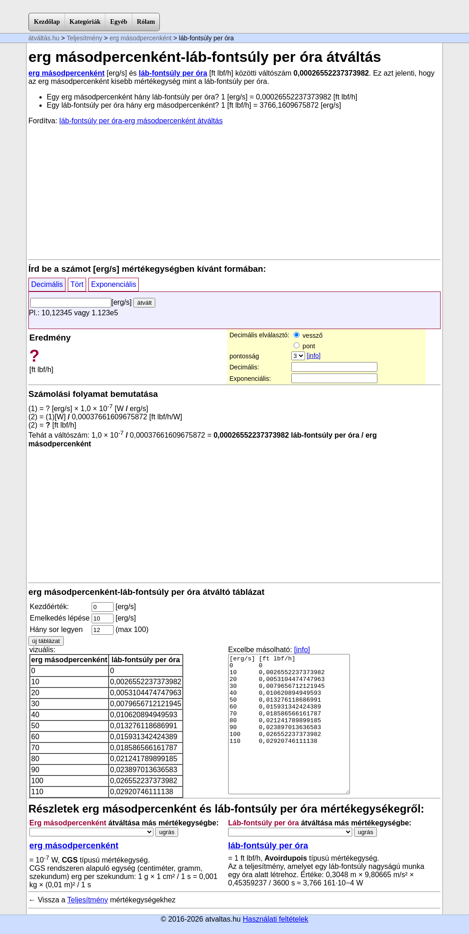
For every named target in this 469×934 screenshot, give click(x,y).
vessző (308, 335)
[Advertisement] (234, 191)
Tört (77, 284)
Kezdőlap (47, 21)
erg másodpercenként (140, 38)
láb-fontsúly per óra (173, 73)
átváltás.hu (44, 38)
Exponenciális (113, 284)
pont (304, 346)
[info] (314, 355)
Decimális (47, 284)
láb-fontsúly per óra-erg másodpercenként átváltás (141, 121)
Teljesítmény (84, 38)
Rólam (146, 21)
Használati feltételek (275, 919)
